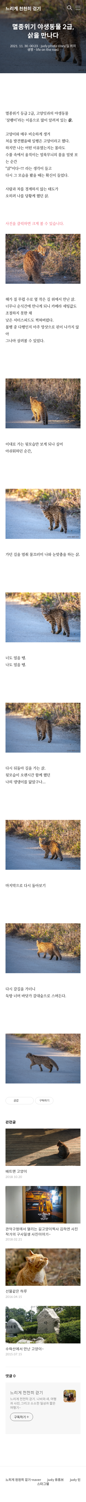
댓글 (11, 1376)
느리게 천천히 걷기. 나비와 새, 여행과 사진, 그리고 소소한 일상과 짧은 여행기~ (33, 1403)
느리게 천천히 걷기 (23, 8)
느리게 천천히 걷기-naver (23, 1479)
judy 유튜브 (55, 1479)
